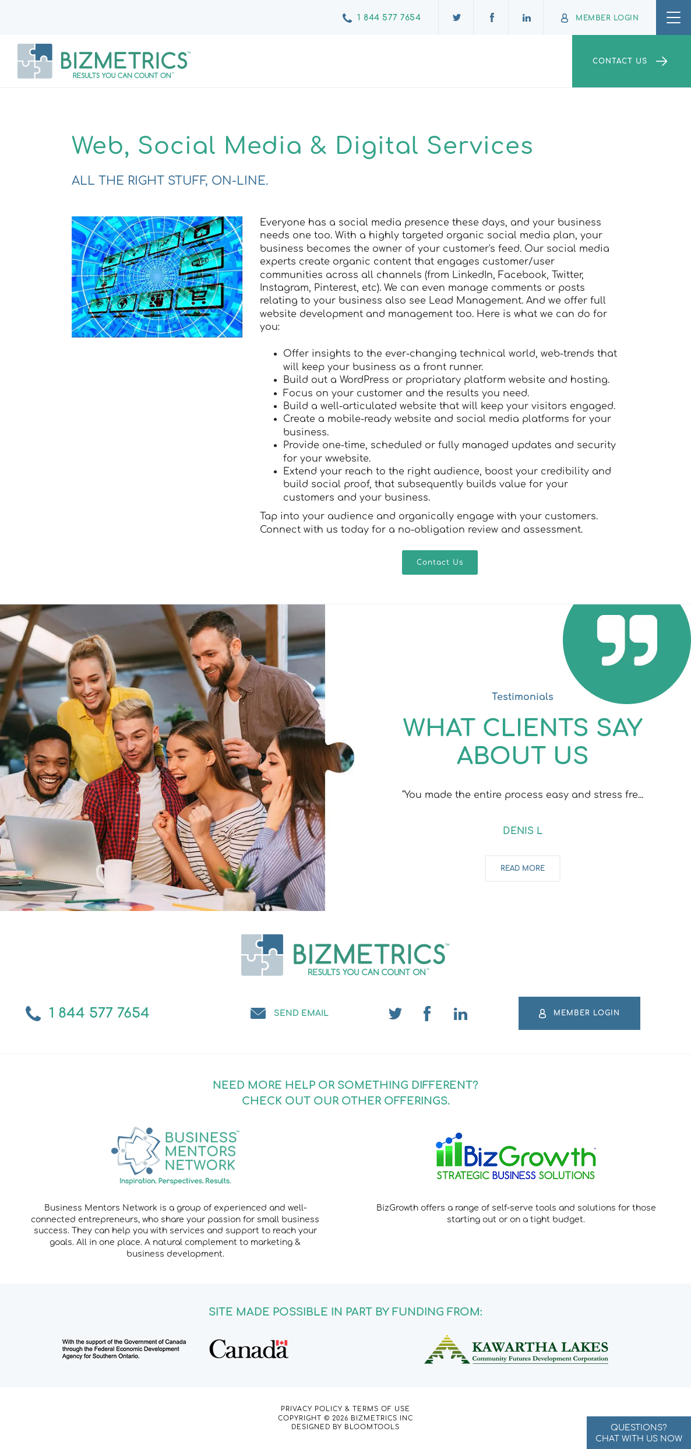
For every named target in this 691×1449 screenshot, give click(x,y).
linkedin (460, 1013)
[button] (440, 562)
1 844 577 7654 (389, 17)
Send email (301, 1013)
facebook (428, 1013)
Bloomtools (372, 1427)
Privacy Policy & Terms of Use (345, 1409)
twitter (395, 1013)
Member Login (607, 18)
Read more (522, 869)
